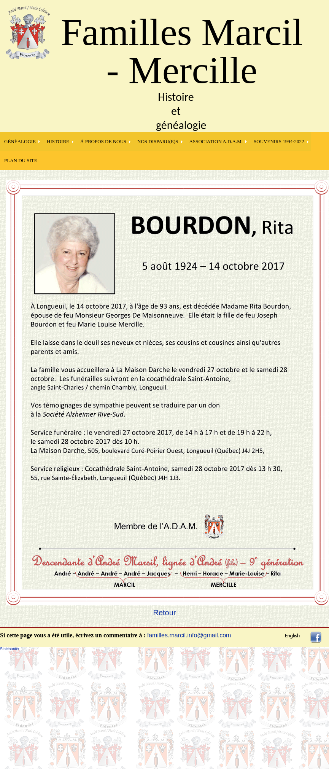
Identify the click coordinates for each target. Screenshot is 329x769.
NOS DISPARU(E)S (157, 141)
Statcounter (9, 649)
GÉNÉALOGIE (20, 141)
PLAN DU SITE (20, 160)
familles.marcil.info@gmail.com (189, 635)
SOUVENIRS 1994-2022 (279, 141)
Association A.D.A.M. (216, 141)
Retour (164, 612)
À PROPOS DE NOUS (103, 141)
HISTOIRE (58, 141)
